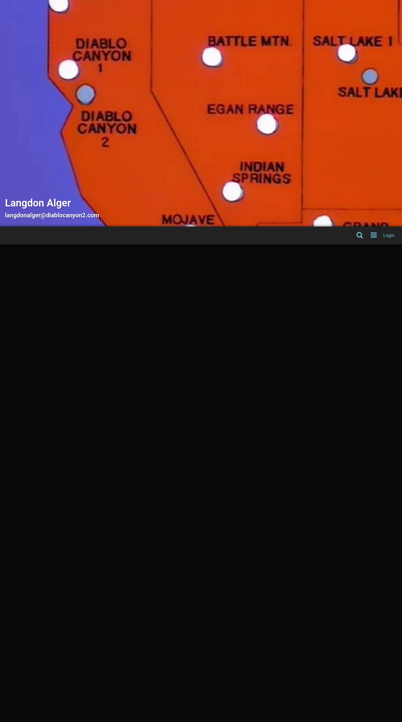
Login (388, 235)
